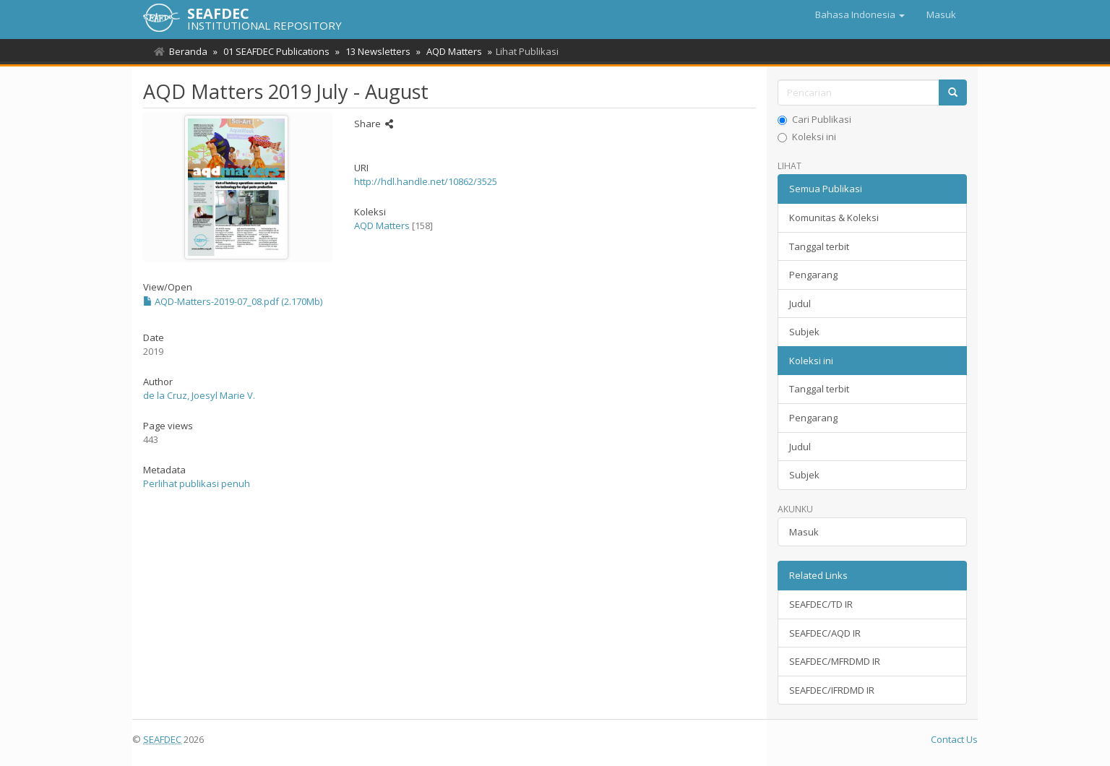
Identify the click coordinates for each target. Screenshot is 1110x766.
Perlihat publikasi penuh (196, 483)
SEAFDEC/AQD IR (825, 633)
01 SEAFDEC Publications (274, 51)
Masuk (804, 531)
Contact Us (954, 739)
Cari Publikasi (814, 119)
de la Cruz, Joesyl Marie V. (199, 395)
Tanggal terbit (819, 246)
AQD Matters (448, 51)
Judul (800, 303)
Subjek (804, 331)
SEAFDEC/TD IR (821, 604)
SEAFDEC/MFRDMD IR (834, 661)
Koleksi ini (807, 136)
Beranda (188, 51)
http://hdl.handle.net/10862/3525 (425, 181)
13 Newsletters (373, 51)
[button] (860, 14)
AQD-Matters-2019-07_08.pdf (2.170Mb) (232, 301)
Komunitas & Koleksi (834, 217)
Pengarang (813, 274)
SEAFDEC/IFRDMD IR (831, 690)
